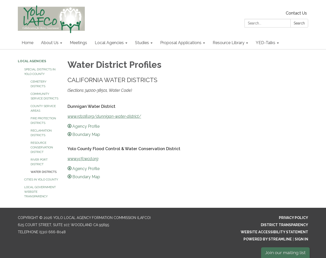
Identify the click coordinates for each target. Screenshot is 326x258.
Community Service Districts (44, 96)
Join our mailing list (285, 252)
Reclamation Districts (41, 133)
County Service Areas (43, 108)
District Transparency (284, 225)
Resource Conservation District (42, 147)
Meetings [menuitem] (78, 42)
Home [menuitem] (27, 42)
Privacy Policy (293, 218)
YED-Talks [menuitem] (265, 42)
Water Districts (44, 172)
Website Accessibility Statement (274, 232)
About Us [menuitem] (50, 42)
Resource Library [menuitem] (228, 42)
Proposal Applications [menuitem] (180, 42)
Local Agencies (32, 61)
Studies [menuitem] (142, 42)
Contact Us (296, 13)
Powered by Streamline (267, 239)
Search (299, 23)
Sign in (301, 239)
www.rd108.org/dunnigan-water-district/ (104, 116)
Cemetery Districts (38, 84)
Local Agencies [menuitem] (109, 42)
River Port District (39, 162)
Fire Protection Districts (43, 121)
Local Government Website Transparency (40, 191)
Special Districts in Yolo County (40, 72)
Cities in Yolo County (41, 179)
